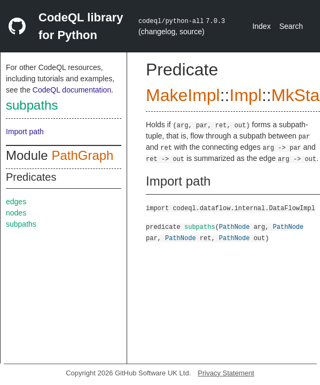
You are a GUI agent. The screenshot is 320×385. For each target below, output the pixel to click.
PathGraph (82, 155)
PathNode (234, 226)
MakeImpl (183, 95)
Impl (245, 95)
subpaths (32, 105)
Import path (25, 131)
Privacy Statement (226, 373)
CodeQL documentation (72, 90)
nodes (16, 213)
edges (16, 201)
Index (261, 26)
